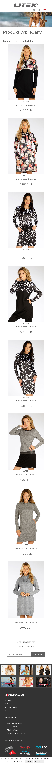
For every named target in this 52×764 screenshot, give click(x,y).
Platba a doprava (11, 726)
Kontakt (8, 704)
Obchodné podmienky (13, 723)
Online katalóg (11, 707)
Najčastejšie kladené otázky (15, 733)
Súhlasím (29, 761)
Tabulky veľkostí (11, 730)
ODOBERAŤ (38, 654)
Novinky (8, 711)
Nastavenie (39, 761)
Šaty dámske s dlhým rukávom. (26, 105)
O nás (8, 700)
